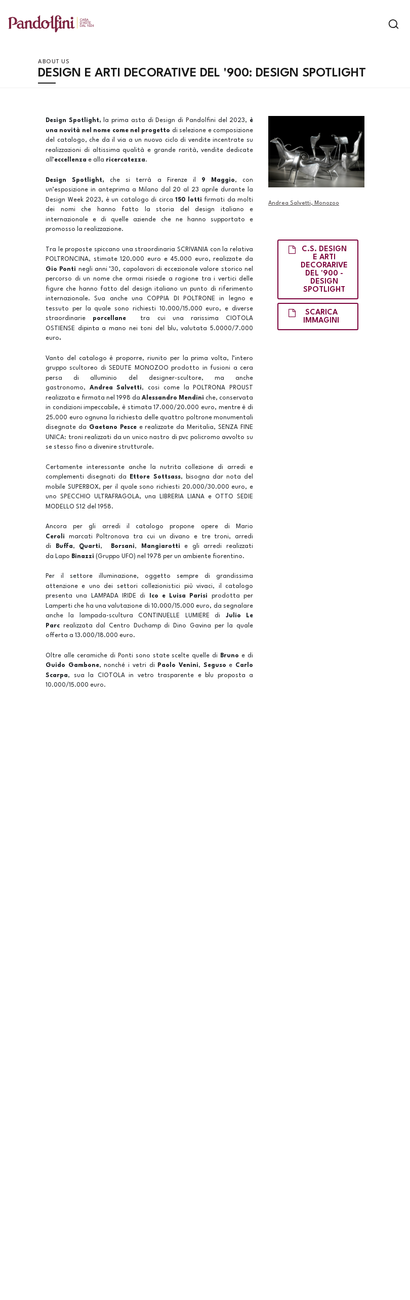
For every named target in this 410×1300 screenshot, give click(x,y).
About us (53, 62)
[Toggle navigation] (376, 24)
